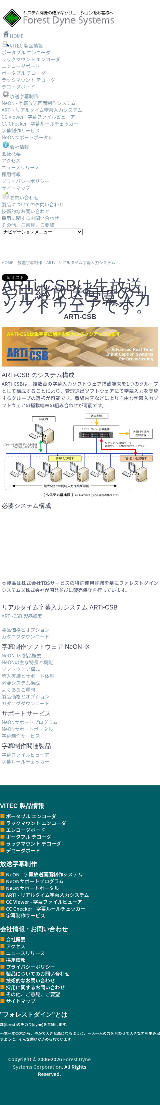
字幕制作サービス (21, 130)
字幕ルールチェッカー (26, 761)
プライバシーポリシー (26, 181)
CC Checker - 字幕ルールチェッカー (40, 123)
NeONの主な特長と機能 (27, 662)
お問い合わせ (20, 197)
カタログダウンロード (26, 636)
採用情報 (11, 174)
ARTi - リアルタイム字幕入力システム (42, 109)
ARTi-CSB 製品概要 (22, 616)
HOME (13, 36)
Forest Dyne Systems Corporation (52, 1062)
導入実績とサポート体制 (28, 675)
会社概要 (11, 153)
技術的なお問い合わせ (26, 211)
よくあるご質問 (18, 689)
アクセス (11, 160)
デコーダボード (18, 86)
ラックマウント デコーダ (28, 79)
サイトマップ (16, 187)
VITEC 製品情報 (22, 45)
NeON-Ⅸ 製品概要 (21, 655)
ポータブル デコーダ (24, 72)
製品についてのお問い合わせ (33, 204)
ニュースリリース (21, 167)
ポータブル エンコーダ (26, 52)
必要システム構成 (21, 682)
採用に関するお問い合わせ (30, 218)
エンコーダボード (21, 66)
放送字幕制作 (20, 96)
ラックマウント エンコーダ (31, 59)
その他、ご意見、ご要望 (28, 224)
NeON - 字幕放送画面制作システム (39, 103)
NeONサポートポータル (27, 137)
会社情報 (15, 146)
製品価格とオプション (26, 629)
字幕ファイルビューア (25, 754)
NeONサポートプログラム (30, 722)
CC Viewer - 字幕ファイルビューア (38, 116)
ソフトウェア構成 (21, 669)
